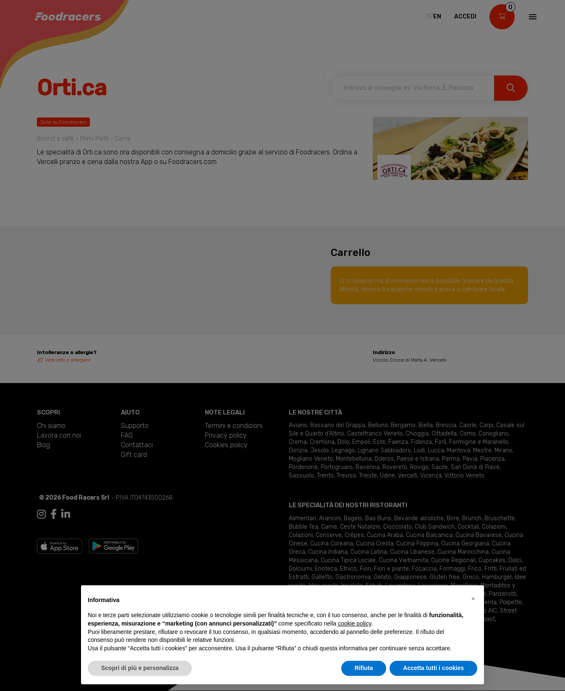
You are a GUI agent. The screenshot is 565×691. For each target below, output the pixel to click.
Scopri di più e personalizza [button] (139, 668)
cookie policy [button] (354, 623)
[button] (473, 598)
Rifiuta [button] (364, 668)
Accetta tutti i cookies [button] (433, 668)
